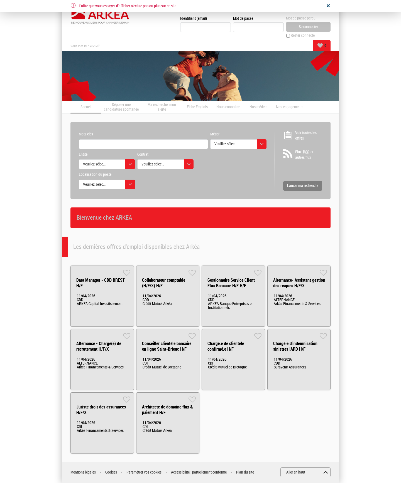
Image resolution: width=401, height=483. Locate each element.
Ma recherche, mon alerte (162, 107)
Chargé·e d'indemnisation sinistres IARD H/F (295, 346)
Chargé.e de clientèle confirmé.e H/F (225, 346)
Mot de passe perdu (301, 18)
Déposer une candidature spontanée (121, 107)
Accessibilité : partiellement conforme (199, 472)
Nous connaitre (227, 107)
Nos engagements (289, 107)
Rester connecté (303, 35)
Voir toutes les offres (306, 135)
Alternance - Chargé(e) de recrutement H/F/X (98, 346)
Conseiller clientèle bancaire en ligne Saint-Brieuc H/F (166, 346)
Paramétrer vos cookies (144, 472)
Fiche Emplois (197, 107)
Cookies (111, 472)
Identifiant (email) (193, 18)
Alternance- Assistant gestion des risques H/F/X (299, 283)
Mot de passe (243, 18)
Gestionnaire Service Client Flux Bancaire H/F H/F (231, 283)
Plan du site (245, 472)
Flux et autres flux (304, 155)
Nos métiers (258, 107)
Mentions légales (83, 472)
